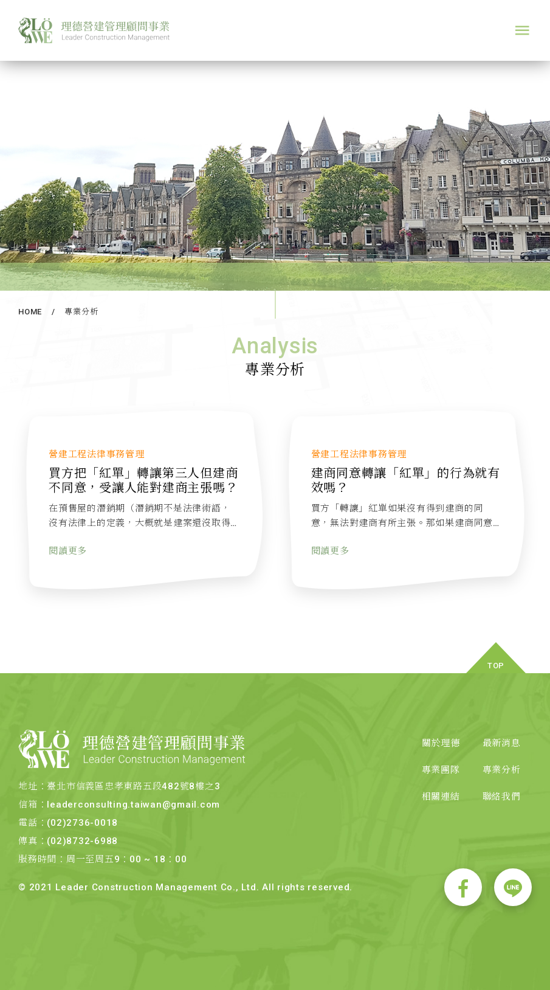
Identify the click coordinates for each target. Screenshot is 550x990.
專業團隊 (441, 769)
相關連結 (441, 796)
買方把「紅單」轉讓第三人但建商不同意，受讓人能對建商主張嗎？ (144, 488)
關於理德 (441, 743)
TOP (495, 665)
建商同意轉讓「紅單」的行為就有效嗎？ (406, 488)
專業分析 (81, 311)
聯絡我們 (502, 796)
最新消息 (502, 743)
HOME (30, 311)
